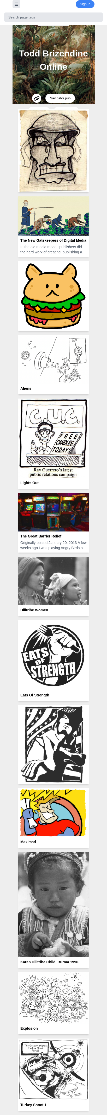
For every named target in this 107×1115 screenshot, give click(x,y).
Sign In (85, 4)
